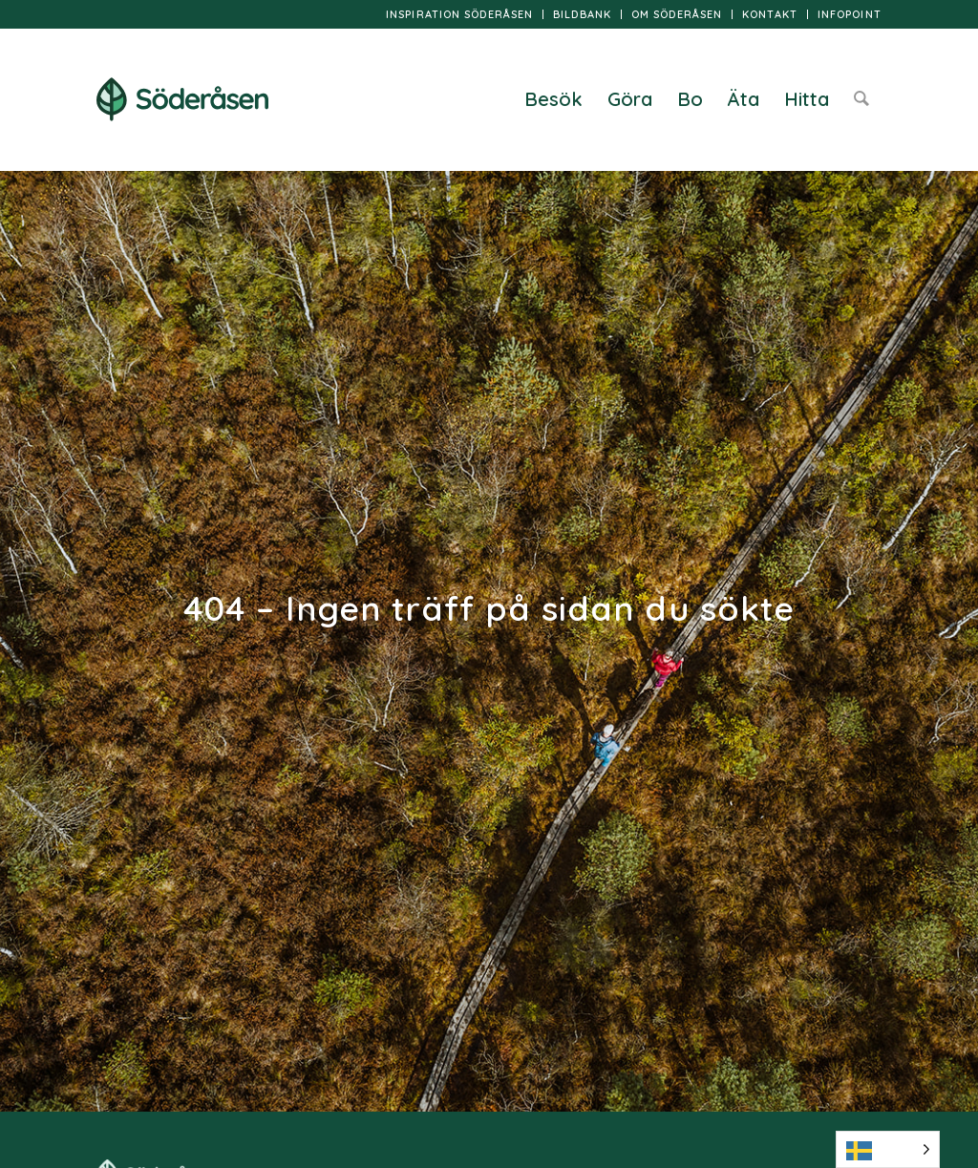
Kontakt (769, 14)
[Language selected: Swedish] (888, 1149)
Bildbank (582, 14)
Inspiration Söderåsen (459, 14)
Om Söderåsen (676, 14)
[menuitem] (459, 14)
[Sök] (861, 99)
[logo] (182, 99)
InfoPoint (850, 14)
